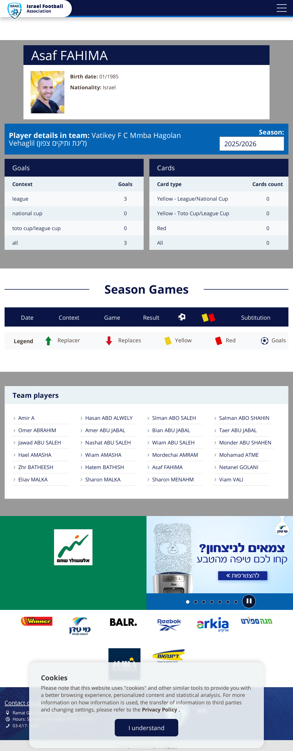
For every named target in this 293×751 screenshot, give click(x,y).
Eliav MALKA (32, 479)
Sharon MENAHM (173, 479)
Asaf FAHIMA (167, 466)
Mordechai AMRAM (175, 454)
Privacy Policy (160, 709)
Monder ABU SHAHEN (245, 442)
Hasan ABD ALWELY (108, 417)
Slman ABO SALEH (174, 417)
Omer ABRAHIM (37, 429)
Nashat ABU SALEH (108, 442)
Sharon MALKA (102, 479)
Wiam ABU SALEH (173, 442)
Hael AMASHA (34, 454)
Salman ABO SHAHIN (244, 417)
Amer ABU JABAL (105, 429)
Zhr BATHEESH (35, 466)
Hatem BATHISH (104, 466)
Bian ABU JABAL (171, 429)
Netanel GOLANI (238, 466)
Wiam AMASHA (103, 454)
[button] (281, 8)
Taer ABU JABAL (238, 429)
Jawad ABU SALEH (39, 442)
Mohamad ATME (239, 454)
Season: (271, 132)
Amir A (26, 417)
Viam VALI (231, 479)
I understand (146, 728)
